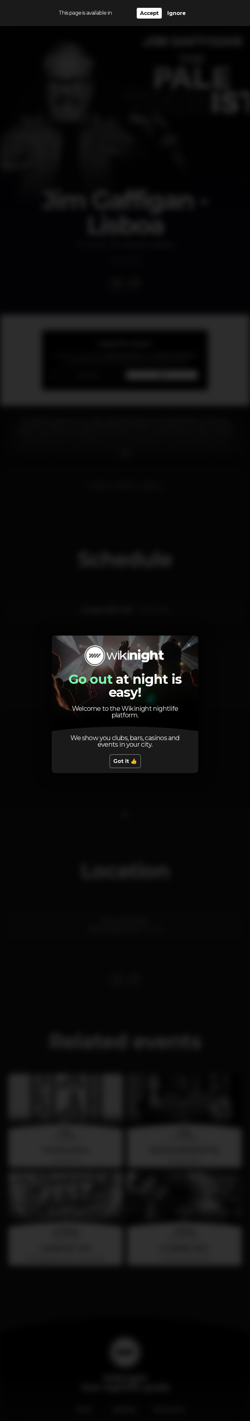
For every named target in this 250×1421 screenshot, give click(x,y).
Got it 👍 (125, 761)
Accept (149, 13)
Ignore (176, 13)
